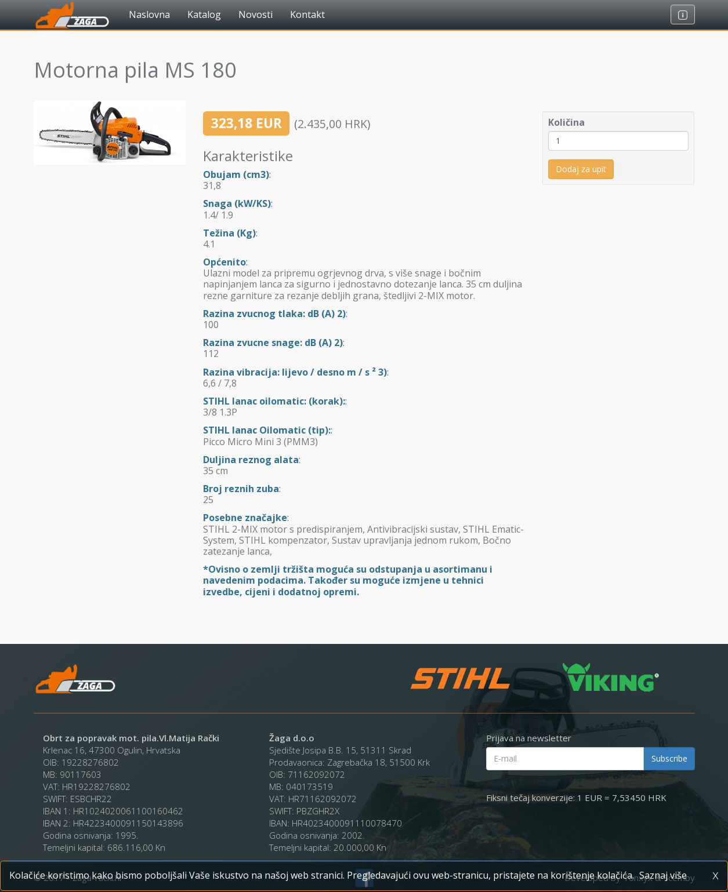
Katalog (204, 14)
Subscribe (669, 758)
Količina (566, 122)
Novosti (255, 14)
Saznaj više (663, 875)
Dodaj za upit (581, 168)
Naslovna (149, 14)
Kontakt (307, 14)
